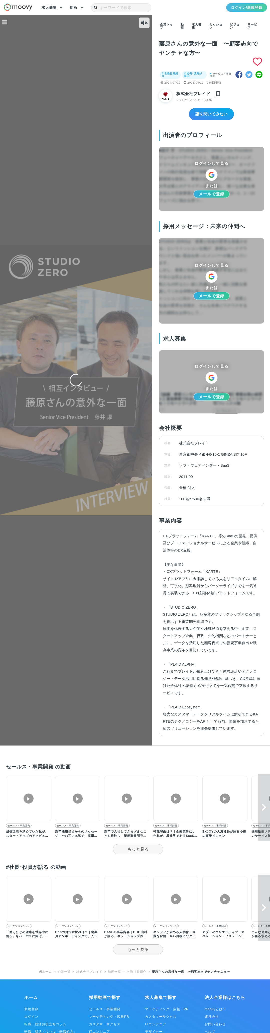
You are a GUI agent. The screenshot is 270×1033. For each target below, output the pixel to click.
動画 (73, 8)
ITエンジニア (155, 1024)
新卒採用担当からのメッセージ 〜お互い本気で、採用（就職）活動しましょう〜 (76, 836)
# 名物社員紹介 (170, 74)
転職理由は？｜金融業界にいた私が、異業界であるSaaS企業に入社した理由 (175, 836)
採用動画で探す (104, 997)
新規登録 (31, 1009)
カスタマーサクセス (104, 1024)
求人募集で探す (161, 997)
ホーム (31, 997)
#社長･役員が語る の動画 (39, 867)
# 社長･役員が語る (194, 74)
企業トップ (166, 26)
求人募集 (49, 8)
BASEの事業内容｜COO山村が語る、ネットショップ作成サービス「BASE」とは (125, 936)
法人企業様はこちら (225, 997)
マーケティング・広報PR (109, 1016)
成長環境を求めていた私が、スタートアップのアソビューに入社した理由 (27, 836)
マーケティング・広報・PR (167, 1009)
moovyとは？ (215, 1009)
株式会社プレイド (194, 94)
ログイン (31, 1016)
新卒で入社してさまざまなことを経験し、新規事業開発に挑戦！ (125, 836)
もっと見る (138, 849)
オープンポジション (19, 926)
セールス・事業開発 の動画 (42, 766)
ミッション (215, 26)
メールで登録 (211, 194)
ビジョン (235, 26)
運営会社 (212, 1016)
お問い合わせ (215, 1024)
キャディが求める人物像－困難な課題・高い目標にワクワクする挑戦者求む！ (174, 936)
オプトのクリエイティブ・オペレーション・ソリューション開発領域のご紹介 (223, 936)
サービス (252, 26)
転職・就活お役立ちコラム (45, 1024)
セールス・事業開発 (221, 75)
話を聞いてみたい (211, 114)
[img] (218, 94)
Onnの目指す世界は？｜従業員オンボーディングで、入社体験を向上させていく (76, 936)
